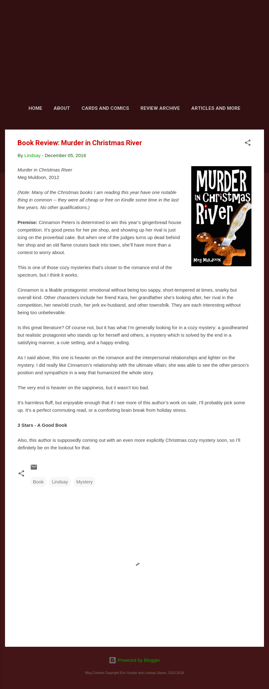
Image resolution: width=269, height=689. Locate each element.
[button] (247, 144)
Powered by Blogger (134, 660)
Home (35, 108)
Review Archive (160, 108)
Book (38, 481)
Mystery (84, 481)
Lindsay (60, 481)
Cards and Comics (105, 108)
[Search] (260, 17)
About (62, 108)
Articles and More (215, 108)
